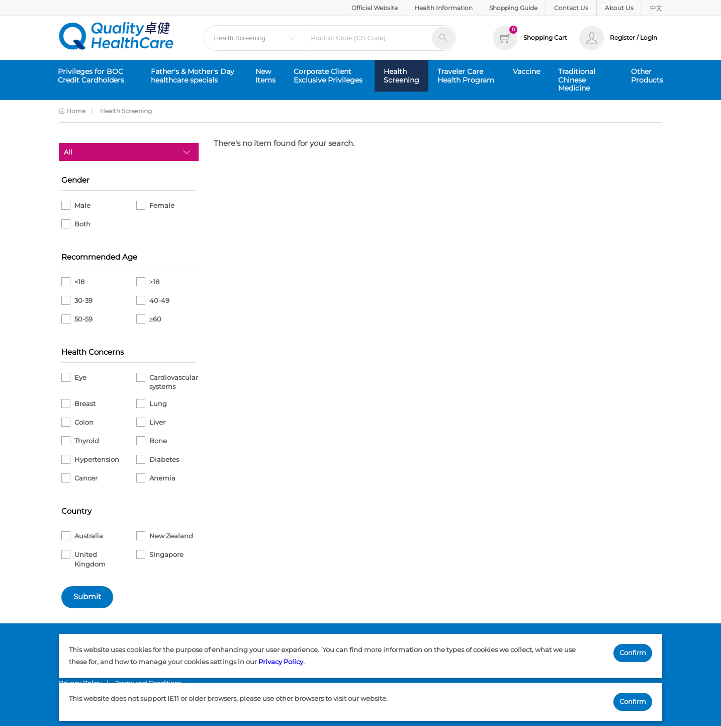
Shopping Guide (513, 8)
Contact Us (571, 8)
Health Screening (401, 75)
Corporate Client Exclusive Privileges (328, 75)
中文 (656, 8)
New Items (265, 75)
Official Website (374, 8)
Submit (87, 596)
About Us (619, 8)
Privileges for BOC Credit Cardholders (91, 75)
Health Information (443, 8)
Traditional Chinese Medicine (576, 80)
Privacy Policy (280, 662)
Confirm (632, 653)
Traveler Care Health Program (465, 75)
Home (72, 111)
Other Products (647, 75)
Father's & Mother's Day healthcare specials (192, 75)
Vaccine (526, 71)
